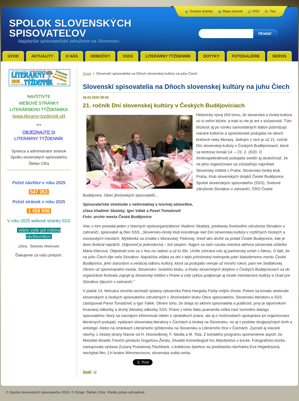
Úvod (87, 73)
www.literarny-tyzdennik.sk (39, 116)
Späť (87, 372)
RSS (256, 11)
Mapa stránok (233, 11)
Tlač (272, 11)
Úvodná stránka (201, 11)
